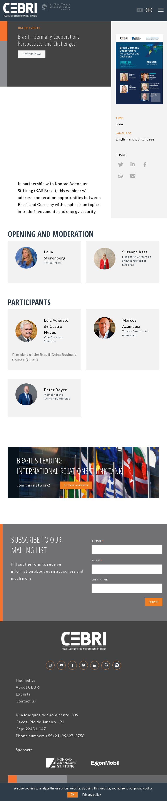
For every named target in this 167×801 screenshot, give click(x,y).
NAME (97, 561)
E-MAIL (98, 541)
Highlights (25, 680)
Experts (23, 694)
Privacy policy (91, 794)
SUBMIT (154, 602)
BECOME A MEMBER (76, 485)
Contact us (26, 701)
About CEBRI (28, 687)
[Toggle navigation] (161, 9)
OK (72, 794)
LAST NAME (100, 579)
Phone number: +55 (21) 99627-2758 (50, 735)
